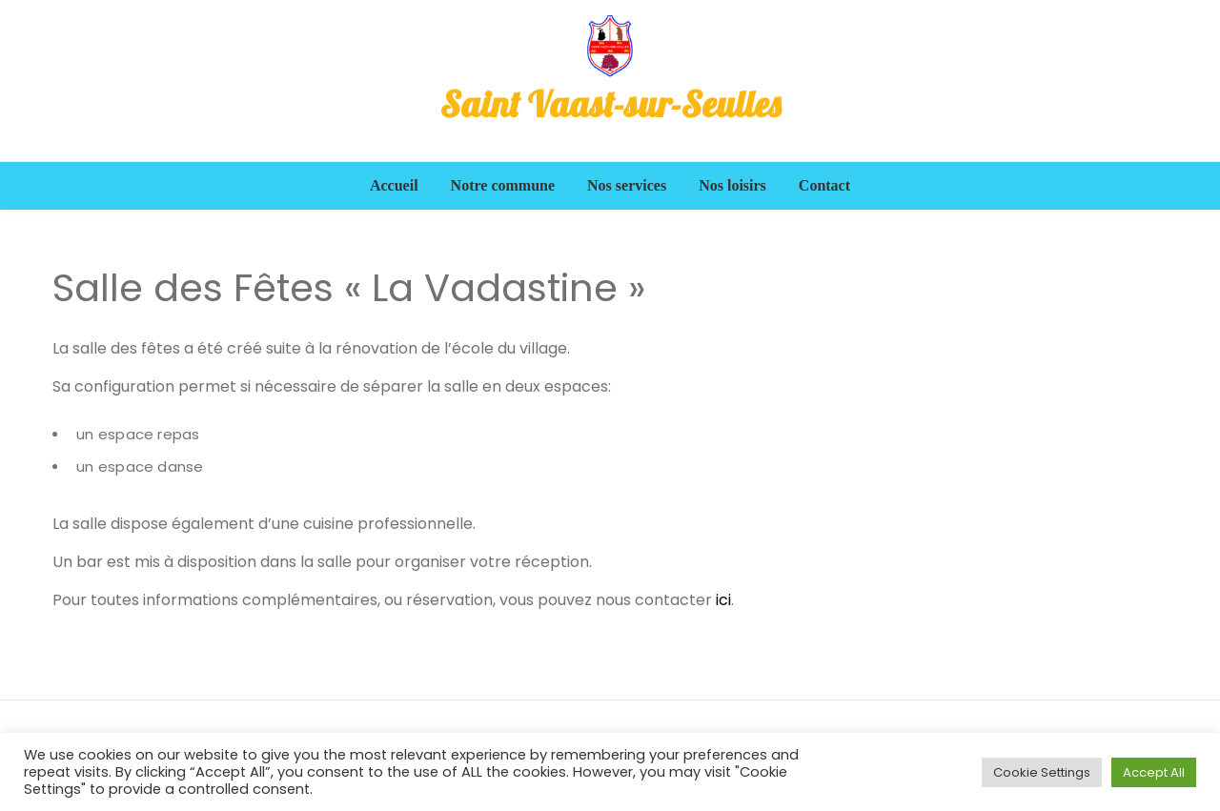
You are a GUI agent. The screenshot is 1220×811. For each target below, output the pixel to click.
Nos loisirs (732, 185)
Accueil (394, 185)
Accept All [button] (1154, 772)
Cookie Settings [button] (1041, 772)
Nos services (626, 185)
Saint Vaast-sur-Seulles (610, 104)
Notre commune (503, 185)
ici (723, 600)
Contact (824, 185)
